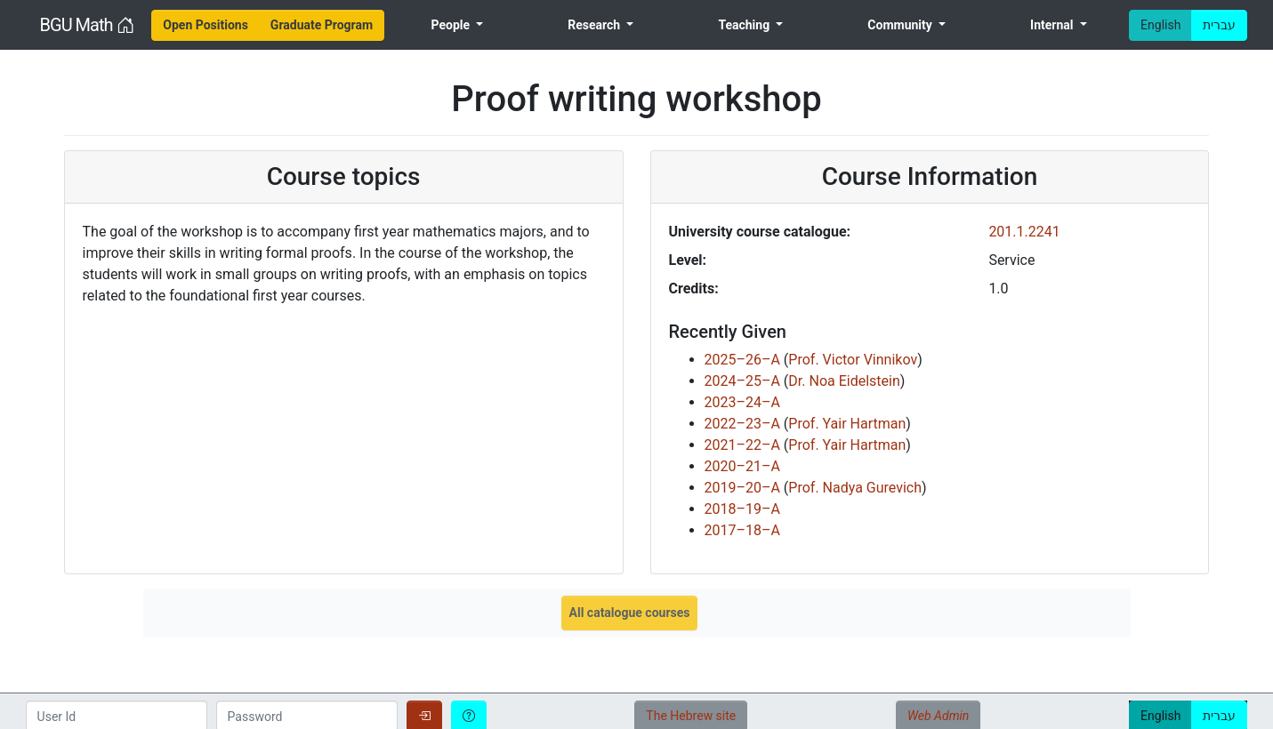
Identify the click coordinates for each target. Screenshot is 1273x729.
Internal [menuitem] (1053, 25)
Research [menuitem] (595, 25)
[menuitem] (205, 25)
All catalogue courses (629, 612)
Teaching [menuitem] (745, 25)
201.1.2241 (1023, 231)
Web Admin (938, 716)
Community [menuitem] (901, 25)
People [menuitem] (452, 25)
